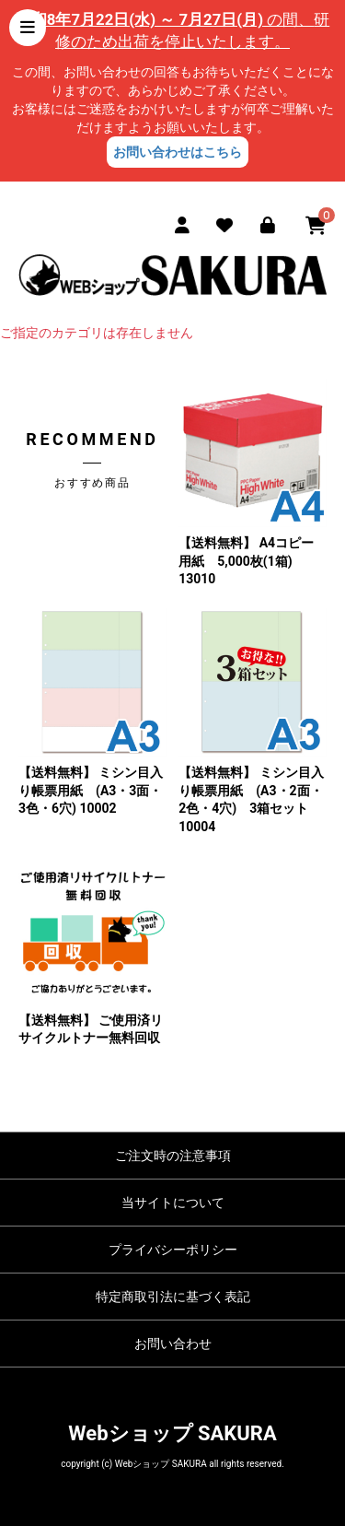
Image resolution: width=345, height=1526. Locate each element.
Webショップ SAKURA (172, 1433)
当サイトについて (172, 1202)
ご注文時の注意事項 (173, 1155)
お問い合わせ (173, 1343)
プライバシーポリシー (173, 1249)
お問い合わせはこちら (177, 152)
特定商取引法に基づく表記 (173, 1296)
